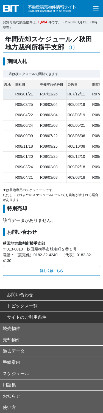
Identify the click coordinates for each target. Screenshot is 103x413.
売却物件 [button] (11, 339)
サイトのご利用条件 (24, 317)
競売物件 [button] (11, 328)
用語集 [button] (9, 384)
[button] (71, 47)
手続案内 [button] (11, 362)
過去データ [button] (14, 351)
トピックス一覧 (20, 306)
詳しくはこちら (51, 271)
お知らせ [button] (11, 396)
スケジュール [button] (16, 373)
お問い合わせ (18, 294)
